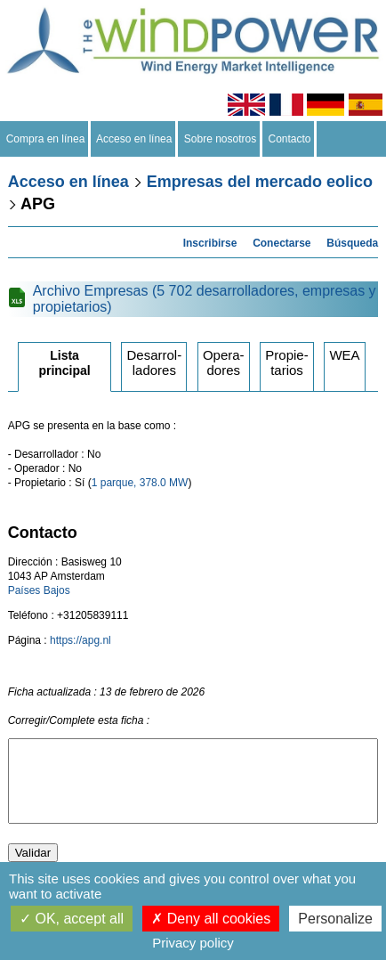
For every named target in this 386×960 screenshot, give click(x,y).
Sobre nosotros (220, 139)
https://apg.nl (80, 640)
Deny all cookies (210, 918)
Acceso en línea (134, 139)
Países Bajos (39, 590)
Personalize (335, 918)
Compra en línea (45, 139)
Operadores (224, 362)
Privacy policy (193, 942)
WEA (344, 354)
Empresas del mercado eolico (260, 182)
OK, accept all (72, 918)
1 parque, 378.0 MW (140, 482)
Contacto (289, 139)
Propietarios (286, 362)
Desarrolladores (153, 362)
